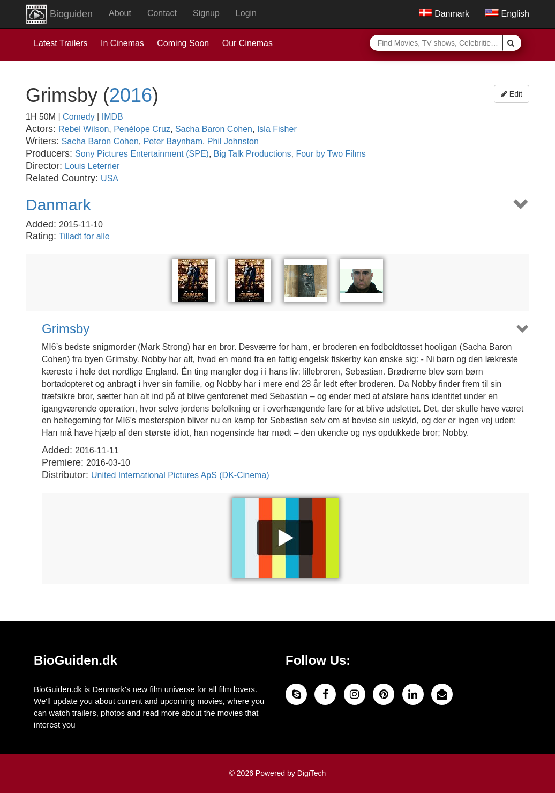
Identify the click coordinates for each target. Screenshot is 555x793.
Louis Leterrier (92, 166)
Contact (162, 13)
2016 (130, 95)
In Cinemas (122, 43)
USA (109, 178)
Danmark (444, 13)
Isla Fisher (277, 129)
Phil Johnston (233, 141)
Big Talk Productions (252, 153)
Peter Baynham (173, 141)
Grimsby (65, 329)
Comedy (79, 116)
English (507, 13)
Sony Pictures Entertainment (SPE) (142, 153)
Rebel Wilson (83, 129)
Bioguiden (59, 14)
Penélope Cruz (142, 129)
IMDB (112, 116)
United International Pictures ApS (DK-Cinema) (180, 475)
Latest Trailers (60, 43)
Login (246, 13)
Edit (511, 94)
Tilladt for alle (84, 236)
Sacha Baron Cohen (213, 129)
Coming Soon (183, 43)
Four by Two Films (330, 153)
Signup (206, 13)
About (120, 13)
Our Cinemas (247, 43)
